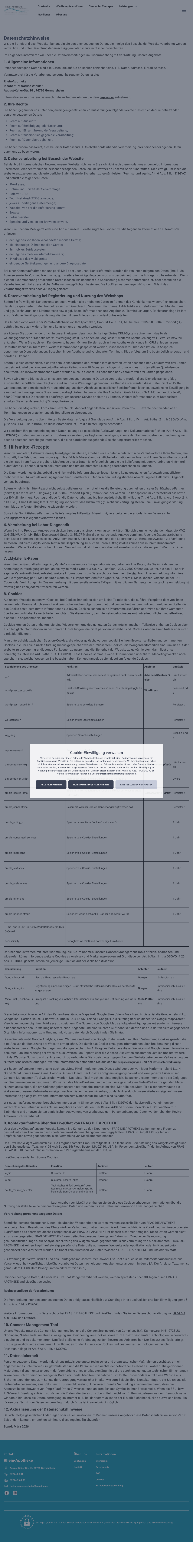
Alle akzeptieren (51, 784)
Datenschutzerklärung (112, 774)
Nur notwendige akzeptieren (91, 784)
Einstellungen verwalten (136, 784)
